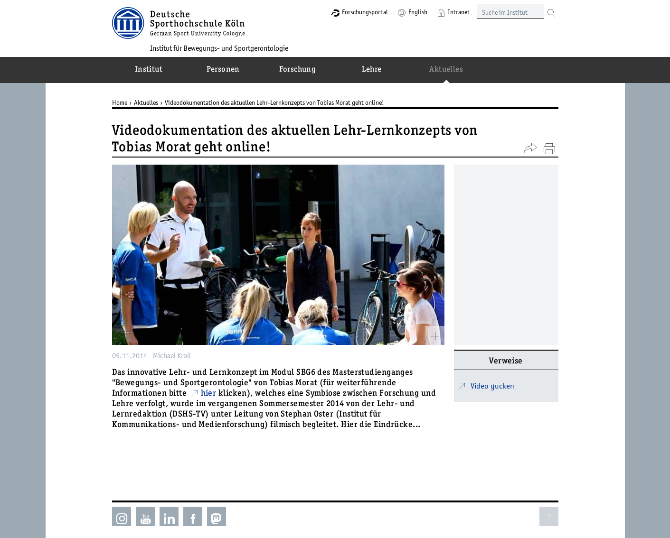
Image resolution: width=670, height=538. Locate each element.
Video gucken (492, 385)
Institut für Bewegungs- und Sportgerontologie (219, 48)
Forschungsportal (365, 12)
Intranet (459, 12)
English (417, 12)
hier (209, 394)
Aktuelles (146, 102)
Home (119, 102)
